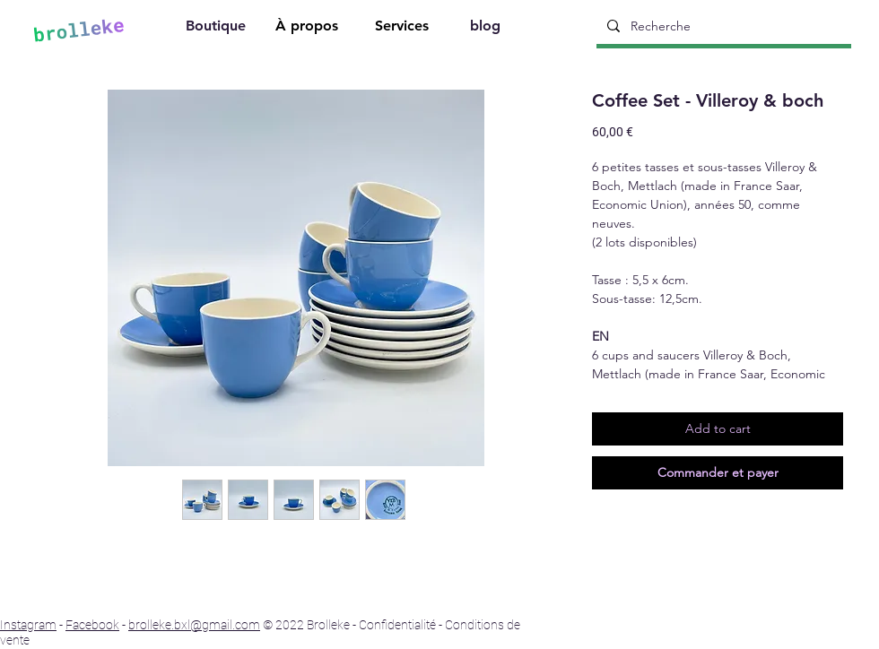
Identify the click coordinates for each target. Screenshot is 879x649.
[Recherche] (722, 26)
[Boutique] (217, 28)
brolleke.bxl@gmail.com (194, 625)
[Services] (403, 28)
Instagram (28, 625)
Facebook (92, 625)
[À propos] (308, 28)
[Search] (867, 27)
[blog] (487, 28)
